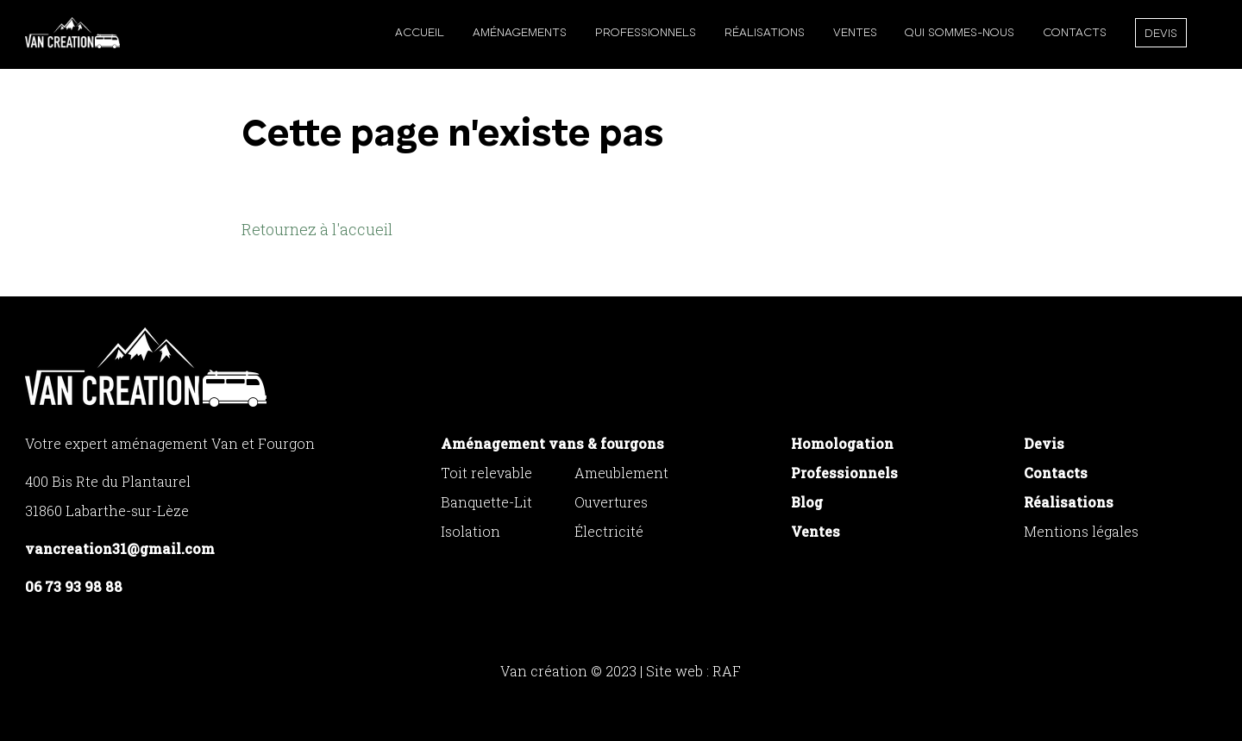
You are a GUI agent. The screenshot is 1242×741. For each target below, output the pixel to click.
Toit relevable (486, 473)
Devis (1161, 34)
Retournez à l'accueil (317, 229)
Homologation (842, 443)
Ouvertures (611, 502)
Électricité (608, 531)
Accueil (419, 33)
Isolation (470, 531)
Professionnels (645, 33)
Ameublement (621, 473)
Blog (807, 502)
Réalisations (764, 33)
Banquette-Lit (486, 502)
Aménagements (520, 33)
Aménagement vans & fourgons (552, 443)
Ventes (855, 33)
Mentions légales (1081, 531)
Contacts (1075, 33)
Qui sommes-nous (959, 33)
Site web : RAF (693, 671)
